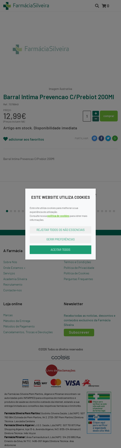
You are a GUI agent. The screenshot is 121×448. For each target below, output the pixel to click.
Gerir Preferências (60, 239)
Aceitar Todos (60, 249)
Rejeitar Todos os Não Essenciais (61, 229)
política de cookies (58, 215)
